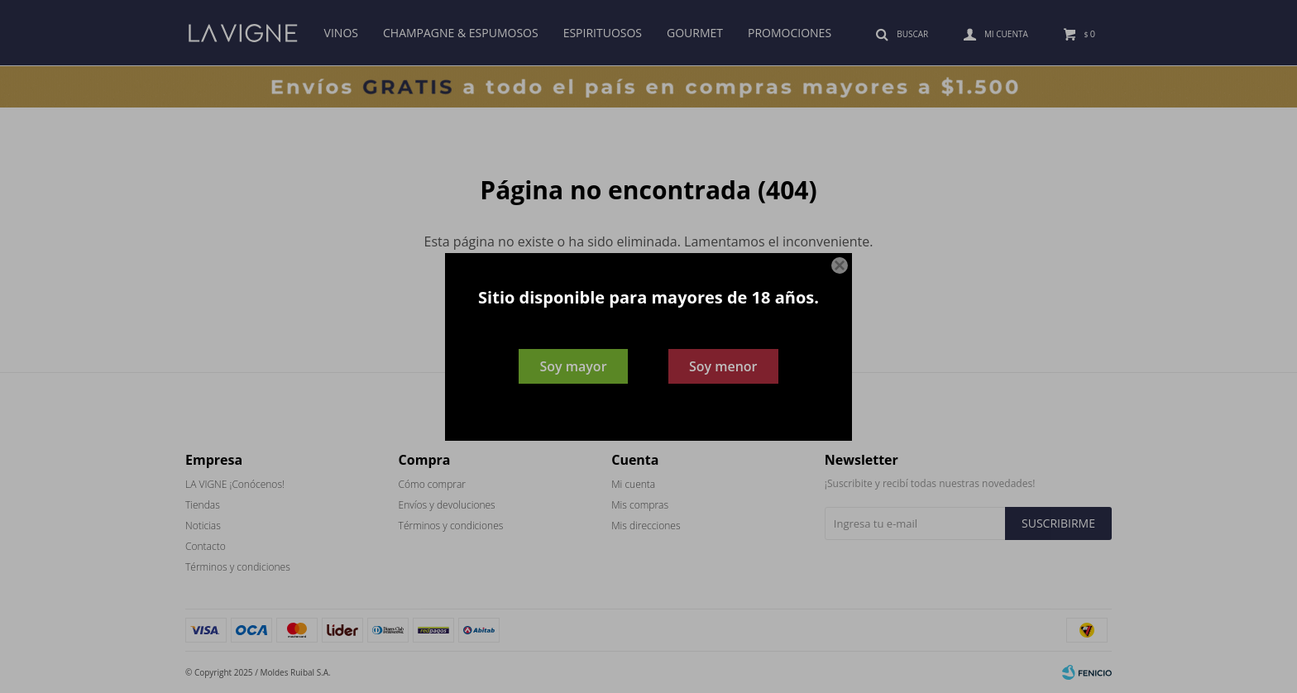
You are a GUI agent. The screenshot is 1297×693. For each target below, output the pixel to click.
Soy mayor (572, 366)
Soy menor (723, 366)
